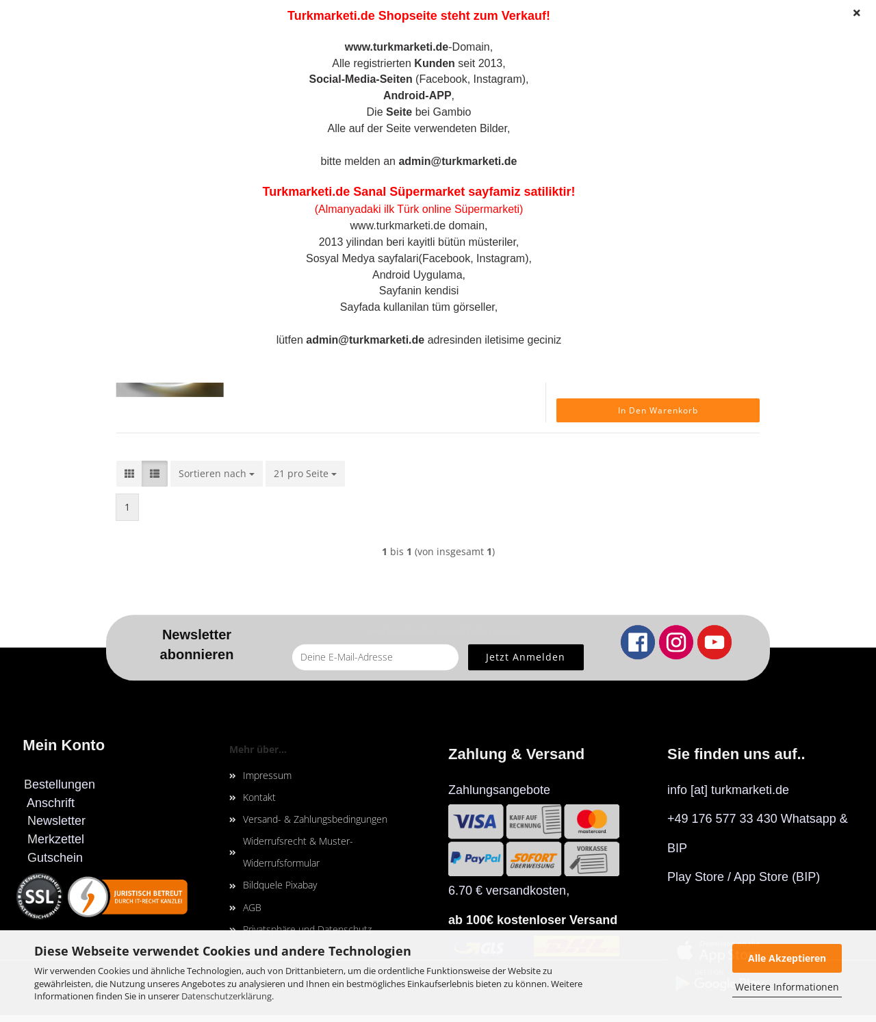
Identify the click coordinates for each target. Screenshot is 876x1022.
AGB (252, 907)
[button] (129, 474)
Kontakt (259, 797)
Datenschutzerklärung (226, 996)
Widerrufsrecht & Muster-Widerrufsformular (298, 851)
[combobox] (216, 474)
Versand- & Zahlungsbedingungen (315, 819)
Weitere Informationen (787, 986)
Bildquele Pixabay (280, 884)
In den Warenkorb (658, 410)
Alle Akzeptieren (787, 957)
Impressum (267, 775)
